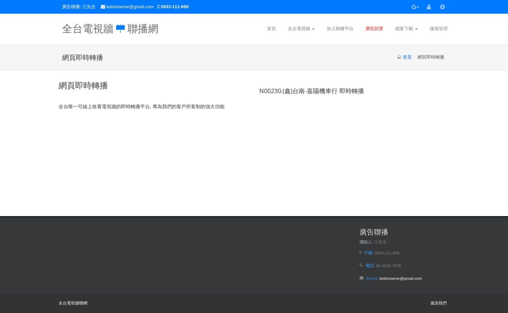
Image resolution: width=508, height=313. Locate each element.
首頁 (271, 28)
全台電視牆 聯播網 (110, 27)
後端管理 (439, 28)
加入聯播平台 (340, 28)
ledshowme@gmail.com (130, 6)
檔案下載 (406, 28)
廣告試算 (374, 28)
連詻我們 (438, 303)
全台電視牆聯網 (73, 303)
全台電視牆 (301, 28)
